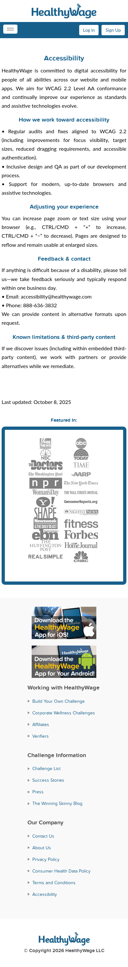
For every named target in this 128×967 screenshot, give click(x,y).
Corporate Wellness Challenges (63, 713)
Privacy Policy (45, 859)
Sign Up (113, 30)
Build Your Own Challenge (58, 701)
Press (38, 792)
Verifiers (40, 736)
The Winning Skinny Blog (57, 803)
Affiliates (40, 724)
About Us (41, 848)
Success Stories (48, 780)
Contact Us (43, 836)
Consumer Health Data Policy (61, 871)
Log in (89, 30)
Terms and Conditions (54, 883)
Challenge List (46, 768)
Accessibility (44, 894)
